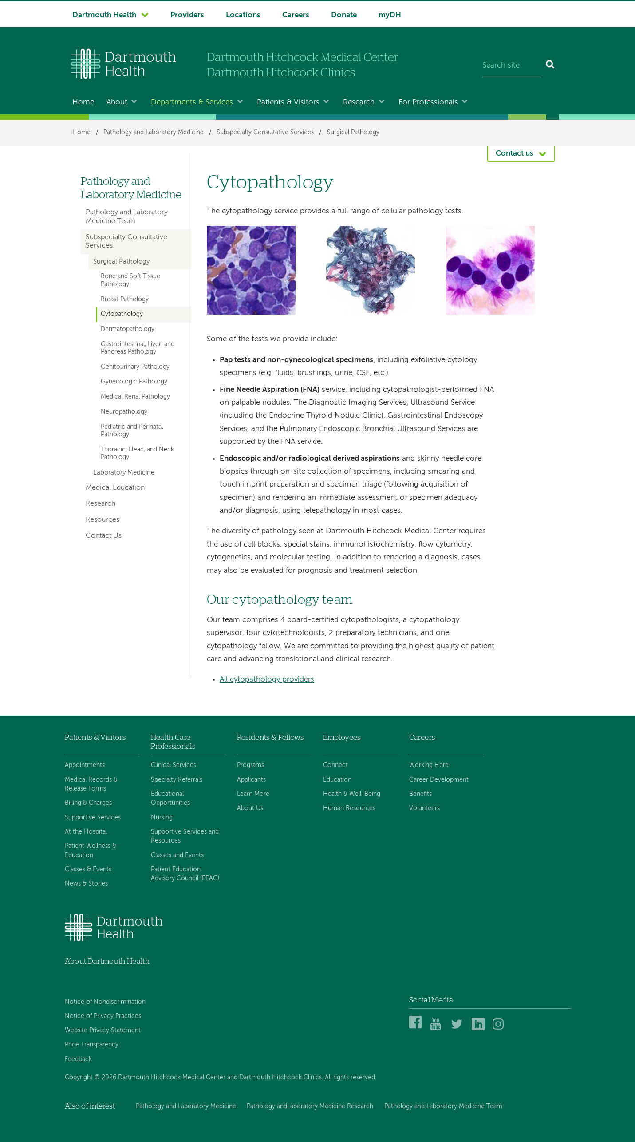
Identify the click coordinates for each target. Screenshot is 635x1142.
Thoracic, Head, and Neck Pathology (137, 453)
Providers (187, 15)
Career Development (439, 780)
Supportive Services (93, 818)
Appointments (85, 765)
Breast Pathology (125, 299)
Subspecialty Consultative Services (265, 132)
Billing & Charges (88, 803)
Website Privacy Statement (103, 1030)
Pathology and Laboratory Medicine (153, 132)
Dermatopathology (127, 329)
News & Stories (86, 884)
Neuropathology (124, 412)
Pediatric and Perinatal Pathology (132, 431)
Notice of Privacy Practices (103, 1016)
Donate (344, 15)
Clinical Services (173, 765)
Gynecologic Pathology (134, 382)
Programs (250, 765)
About (116, 102)
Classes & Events (88, 869)
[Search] (550, 65)
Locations (243, 15)
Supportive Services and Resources (185, 836)
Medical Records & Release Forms (91, 784)
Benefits (420, 794)
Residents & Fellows (270, 737)
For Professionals (428, 102)
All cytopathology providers (267, 679)
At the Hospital (86, 832)
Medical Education (115, 487)
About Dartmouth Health (107, 961)
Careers (295, 15)
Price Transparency (91, 1045)
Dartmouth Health (104, 15)
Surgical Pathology (353, 132)
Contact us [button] (514, 153)
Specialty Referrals (176, 780)
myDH (390, 15)
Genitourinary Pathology (135, 367)
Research (359, 102)
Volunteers (424, 808)
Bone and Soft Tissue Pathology (130, 280)
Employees (342, 737)
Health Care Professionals (173, 742)
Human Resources (349, 808)
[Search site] (511, 65)
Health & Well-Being (351, 794)
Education (337, 780)
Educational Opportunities (170, 798)
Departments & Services (192, 102)
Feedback (78, 1059)
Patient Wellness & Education (90, 850)
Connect (335, 765)
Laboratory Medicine (123, 472)
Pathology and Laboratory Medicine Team (127, 216)
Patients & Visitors (288, 102)
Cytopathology (122, 314)
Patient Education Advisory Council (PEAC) (185, 874)
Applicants (251, 780)
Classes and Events (177, 855)
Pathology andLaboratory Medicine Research (310, 1106)
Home (83, 102)
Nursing (162, 818)
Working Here (429, 765)
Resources (102, 519)
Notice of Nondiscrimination (105, 1002)
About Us (250, 808)
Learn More (253, 794)
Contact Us (104, 535)
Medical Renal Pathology (135, 397)
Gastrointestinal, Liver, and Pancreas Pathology (137, 348)
